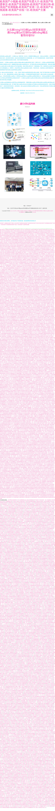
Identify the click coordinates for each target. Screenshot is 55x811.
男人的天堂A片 (11, 588)
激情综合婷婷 (41, 373)
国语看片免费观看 (9, 451)
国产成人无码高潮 (24, 229)
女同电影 (21, 571)
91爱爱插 (10, 502)
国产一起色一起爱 (15, 327)
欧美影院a (43, 643)
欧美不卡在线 (38, 611)
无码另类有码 (51, 357)
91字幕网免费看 (35, 269)
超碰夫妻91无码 (27, 235)
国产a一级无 (3, 781)
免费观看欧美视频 (24, 396)
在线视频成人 (21, 660)
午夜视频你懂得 (4, 568)
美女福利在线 (49, 252)
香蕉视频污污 (40, 787)
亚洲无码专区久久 (31, 376)
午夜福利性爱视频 (48, 797)
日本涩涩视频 (5, 732)
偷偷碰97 (22, 562)
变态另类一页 (16, 589)
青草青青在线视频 (36, 307)
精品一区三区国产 (24, 397)
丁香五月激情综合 (5, 406)
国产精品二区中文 (47, 451)
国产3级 (2, 635)
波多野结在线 (46, 353)
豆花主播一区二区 (48, 343)
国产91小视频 (39, 806)
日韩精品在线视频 (21, 447)
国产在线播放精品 (44, 411)
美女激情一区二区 (38, 363)
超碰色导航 (48, 579)
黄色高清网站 (27, 413)
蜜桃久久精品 (33, 606)
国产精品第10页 (21, 260)
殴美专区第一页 (37, 595)
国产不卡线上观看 (10, 387)
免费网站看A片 (23, 320)
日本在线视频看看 (29, 450)
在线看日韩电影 (17, 383)
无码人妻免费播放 (27, 621)
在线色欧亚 (47, 685)
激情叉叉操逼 (12, 235)
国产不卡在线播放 (28, 807)
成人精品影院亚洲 (16, 582)
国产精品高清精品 (14, 803)
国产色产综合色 (5, 256)
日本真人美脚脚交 (22, 803)
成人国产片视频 (20, 687)
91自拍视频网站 (18, 292)
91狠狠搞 (37, 652)
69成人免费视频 (30, 585)
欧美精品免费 (29, 777)
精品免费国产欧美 (49, 501)
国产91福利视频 (25, 350)
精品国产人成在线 (6, 334)
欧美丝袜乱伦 (46, 455)
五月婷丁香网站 (34, 438)
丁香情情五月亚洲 (6, 556)
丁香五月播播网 (9, 549)
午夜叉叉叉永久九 (19, 548)
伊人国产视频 (38, 428)
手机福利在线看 (24, 270)
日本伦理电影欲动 (23, 632)
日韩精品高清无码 (20, 443)
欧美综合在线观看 (43, 364)
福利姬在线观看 (35, 511)
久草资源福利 (5, 628)
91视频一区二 (43, 541)
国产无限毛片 (40, 242)
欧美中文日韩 (38, 622)
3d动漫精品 (25, 712)
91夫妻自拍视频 (30, 633)
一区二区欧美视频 (47, 537)
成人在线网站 (39, 749)
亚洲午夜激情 (51, 377)
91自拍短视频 (42, 636)
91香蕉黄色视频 (39, 233)
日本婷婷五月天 (40, 774)
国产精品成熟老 (21, 393)
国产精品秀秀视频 (36, 326)
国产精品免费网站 (29, 337)
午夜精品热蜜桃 (13, 720)
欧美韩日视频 (34, 240)
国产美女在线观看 (40, 756)
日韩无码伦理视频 (30, 300)
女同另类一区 (13, 364)
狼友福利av (20, 789)
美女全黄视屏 (43, 739)
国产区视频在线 (48, 390)
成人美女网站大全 (34, 252)
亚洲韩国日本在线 (33, 648)
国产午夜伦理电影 (41, 764)
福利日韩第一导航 (15, 431)
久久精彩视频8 (49, 460)
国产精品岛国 (25, 786)
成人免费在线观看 (38, 306)
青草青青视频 (47, 231)
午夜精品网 (50, 784)
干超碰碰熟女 (44, 332)
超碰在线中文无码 (27, 673)
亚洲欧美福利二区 (17, 779)
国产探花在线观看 (42, 512)
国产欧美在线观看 (18, 387)
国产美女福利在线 (22, 300)
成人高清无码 (33, 302)
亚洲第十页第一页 (35, 235)
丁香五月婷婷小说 (26, 373)
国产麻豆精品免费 (23, 398)
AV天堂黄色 (46, 569)
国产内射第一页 (12, 541)
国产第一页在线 (19, 319)
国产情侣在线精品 (6, 231)
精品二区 (19, 645)
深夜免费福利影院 (35, 798)
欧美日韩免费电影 (27, 356)
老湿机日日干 (16, 359)
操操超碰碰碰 (13, 316)
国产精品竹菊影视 (16, 648)
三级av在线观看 (49, 602)
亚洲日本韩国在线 (12, 542)
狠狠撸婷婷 (16, 631)
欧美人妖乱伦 (29, 579)
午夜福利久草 (10, 666)
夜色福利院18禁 (6, 524)
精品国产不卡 (10, 424)
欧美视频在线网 (43, 619)
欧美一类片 (2, 767)
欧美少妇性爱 (21, 457)
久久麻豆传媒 (31, 574)
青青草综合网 (10, 403)
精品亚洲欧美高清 (13, 628)
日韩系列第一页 (38, 303)
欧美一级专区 (15, 606)
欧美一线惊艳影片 (43, 759)
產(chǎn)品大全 (16, 22)
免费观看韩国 (50, 396)
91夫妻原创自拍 (19, 286)
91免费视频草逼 (25, 324)
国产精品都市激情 (36, 290)
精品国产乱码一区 (31, 384)
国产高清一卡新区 (44, 800)
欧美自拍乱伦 (30, 751)
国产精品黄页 (16, 572)
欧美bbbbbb (36, 638)
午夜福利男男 (34, 242)
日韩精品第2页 (41, 420)
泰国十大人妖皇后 (33, 781)
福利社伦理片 (47, 444)
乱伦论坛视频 (31, 773)
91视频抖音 (4, 750)
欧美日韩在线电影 (28, 518)
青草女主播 (52, 601)
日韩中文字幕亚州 (38, 339)
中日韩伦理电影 (41, 443)
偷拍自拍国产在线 (36, 746)
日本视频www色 (33, 703)
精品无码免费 (12, 354)
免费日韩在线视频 (6, 569)
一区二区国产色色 (8, 676)
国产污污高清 (13, 441)
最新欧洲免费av (18, 438)
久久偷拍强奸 (28, 276)
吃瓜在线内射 (37, 403)
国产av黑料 (34, 743)
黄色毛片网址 (50, 305)
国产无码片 (45, 517)
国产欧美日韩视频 (50, 454)
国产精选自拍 (23, 359)
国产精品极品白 (4, 418)
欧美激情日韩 (19, 723)
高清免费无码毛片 (18, 603)
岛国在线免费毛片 (46, 435)
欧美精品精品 (37, 352)
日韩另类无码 (52, 437)
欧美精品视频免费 (13, 534)
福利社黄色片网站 (24, 255)
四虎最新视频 (39, 245)
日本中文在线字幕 (36, 720)
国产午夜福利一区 (41, 256)
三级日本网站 (24, 306)
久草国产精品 (11, 458)
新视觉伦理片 (51, 272)
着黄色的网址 (29, 423)
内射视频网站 (21, 613)
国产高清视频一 (21, 519)
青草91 (18, 575)
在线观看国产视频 (39, 324)
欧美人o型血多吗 (28, 364)
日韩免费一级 (47, 457)
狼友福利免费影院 (17, 258)
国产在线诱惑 (42, 312)
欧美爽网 (7, 687)
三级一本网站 (7, 638)
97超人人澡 (42, 687)
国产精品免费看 (36, 239)
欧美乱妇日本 (20, 421)
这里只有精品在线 (36, 568)
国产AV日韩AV (40, 709)
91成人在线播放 (46, 612)
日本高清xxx (25, 801)
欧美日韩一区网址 (26, 531)
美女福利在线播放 (11, 527)
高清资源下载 (25, 465)
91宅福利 (5, 639)
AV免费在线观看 (16, 734)
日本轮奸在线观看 (34, 747)
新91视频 (25, 615)
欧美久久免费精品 (14, 467)
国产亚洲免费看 (16, 773)
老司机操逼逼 (6, 733)
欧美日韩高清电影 (37, 767)
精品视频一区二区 (22, 670)
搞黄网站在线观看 (13, 460)
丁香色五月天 (15, 323)
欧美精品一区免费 (15, 453)
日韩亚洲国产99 (23, 794)
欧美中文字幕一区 (11, 689)
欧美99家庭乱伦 (14, 310)
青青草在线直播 (17, 529)
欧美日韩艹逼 (25, 517)
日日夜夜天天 (31, 352)
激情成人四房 (5, 373)
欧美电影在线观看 (15, 556)
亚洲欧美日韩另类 (10, 601)
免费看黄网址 (18, 619)
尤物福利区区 (32, 396)
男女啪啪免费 (45, 357)
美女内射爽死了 (38, 712)
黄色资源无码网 (29, 453)
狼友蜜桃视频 (45, 565)
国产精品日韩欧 (12, 687)
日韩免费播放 (6, 777)
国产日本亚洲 (37, 431)
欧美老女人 (28, 639)
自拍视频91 (32, 713)
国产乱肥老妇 (29, 330)
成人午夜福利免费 (23, 411)
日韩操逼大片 (20, 807)
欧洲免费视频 (41, 260)
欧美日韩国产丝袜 (18, 403)
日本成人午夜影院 (22, 361)
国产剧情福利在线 (34, 266)
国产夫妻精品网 (12, 256)
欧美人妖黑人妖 (14, 457)
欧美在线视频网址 (24, 336)
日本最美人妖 (51, 352)
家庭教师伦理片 (3, 542)
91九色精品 (45, 734)
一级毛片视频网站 (38, 628)
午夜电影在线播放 (37, 305)
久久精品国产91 (32, 386)
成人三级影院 (21, 460)
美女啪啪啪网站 (16, 581)
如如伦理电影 (48, 631)
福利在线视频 (38, 670)
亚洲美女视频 (29, 243)
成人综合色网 (31, 437)
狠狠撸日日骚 (38, 776)
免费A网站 (16, 804)
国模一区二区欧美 (19, 356)
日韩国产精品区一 (33, 702)
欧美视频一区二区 (29, 547)
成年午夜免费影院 (4, 700)
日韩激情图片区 (16, 424)
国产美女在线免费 (9, 324)
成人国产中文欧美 (40, 514)
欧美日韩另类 (6, 354)
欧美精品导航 (38, 603)
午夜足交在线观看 (40, 588)
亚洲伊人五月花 (7, 522)
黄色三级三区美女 (14, 262)
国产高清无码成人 (13, 361)
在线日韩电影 (6, 434)
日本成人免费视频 (34, 349)
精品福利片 (9, 572)
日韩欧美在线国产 (40, 501)
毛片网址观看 (26, 766)
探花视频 (43, 631)
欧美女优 (20, 756)
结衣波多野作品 (40, 682)
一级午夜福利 (28, 323)
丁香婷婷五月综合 (10, 349)
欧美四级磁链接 (28, 643)
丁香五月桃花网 (20, 316)
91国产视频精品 (47, 240)
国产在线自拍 (7, 282)
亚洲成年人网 (3, 689)
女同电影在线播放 (24, 729)
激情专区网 (10, 774)
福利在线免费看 (12, 566)
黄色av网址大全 (19, 322)
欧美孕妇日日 (42, 635)
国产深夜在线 (8, 346)
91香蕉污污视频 (6, 457)
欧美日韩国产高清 (31, 608)
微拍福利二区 (39, 258)
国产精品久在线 (10, 605)
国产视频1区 (48, 796)
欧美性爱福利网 (30, 611)
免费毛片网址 (8, 633)
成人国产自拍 (22, 454)
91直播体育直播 (28, 307)
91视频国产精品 (15, 571)
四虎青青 (39, 613)
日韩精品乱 (18, 700)
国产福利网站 (32, 470)
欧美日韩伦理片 (22, 305)
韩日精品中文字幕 (23, 310)
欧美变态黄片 (10, 357)
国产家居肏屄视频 (9, 352)
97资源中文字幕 (28, 443)
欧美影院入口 (29, 502)
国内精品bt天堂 (48, 266)
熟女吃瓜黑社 (7, 584)
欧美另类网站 (8, 675)
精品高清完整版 (5, 430)
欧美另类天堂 (9, 448)
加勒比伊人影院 (9, 598)
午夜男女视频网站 (11, 435)
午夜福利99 (48, 702)
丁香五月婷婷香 (44, 428)
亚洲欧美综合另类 (39, 542)
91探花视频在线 (6, 441)
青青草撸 (48, 645)
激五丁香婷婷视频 (45, 642)
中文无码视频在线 (43, 564)
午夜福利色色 (7, 253)
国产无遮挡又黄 (40, 606)
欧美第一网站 (34, 280)
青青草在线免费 (39, 576)
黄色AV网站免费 (7, 562)
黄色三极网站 (8, 269)
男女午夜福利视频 (30, 357)
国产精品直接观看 (23, 586)
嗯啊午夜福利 (16, 273)
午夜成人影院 (25, 403)
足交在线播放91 (7, 248)
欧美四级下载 (31, 465)
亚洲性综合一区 (30, 398)
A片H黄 (21, 554)
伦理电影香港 (48, 443)
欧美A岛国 (32, 656)
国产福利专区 (40, 229)
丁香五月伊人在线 (26, 379)
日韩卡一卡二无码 (11, 621)
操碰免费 (22, 564)
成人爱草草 (39, 724)
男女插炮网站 (25, 292)
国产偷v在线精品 (19, 512)
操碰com (46, 544)
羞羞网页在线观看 (12, 443)
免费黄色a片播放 (24, 380)
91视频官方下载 (48, 238)
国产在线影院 (38, 262)
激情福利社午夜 (20, 246)
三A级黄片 (20, 525)
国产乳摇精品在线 (44, 527)
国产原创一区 (7, 643)
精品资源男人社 (44, 334)
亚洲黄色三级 (8, 609)
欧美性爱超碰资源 (44, 804)
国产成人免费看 (3, 233)
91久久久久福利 (8, 270)
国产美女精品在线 (14, 334)
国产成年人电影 (50, 300)
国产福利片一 (35, 260)
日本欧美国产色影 (12, 574)
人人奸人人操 (25, 455)
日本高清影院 (5, 713)
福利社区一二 (38, 396)
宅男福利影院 (18, 283)
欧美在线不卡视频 (12, 706)
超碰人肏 (4, 605)
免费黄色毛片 (37, 411)
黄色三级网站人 (27, 381)
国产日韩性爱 (49, 287)
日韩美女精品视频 (20, 672)
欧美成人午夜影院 (10, 798)
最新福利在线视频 (5, 235)
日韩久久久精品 (13, 665)
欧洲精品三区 (33, 427)
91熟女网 (44, 707)
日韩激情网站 (36, 253)
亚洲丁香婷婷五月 (10, 383)
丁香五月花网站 (16, 277)
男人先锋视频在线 (12, 750)
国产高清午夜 (45, 463)
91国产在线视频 (42, 510)
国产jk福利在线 (14, 330)
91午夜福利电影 (35, 800)
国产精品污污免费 (13, 705)
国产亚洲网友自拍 (35, 356)
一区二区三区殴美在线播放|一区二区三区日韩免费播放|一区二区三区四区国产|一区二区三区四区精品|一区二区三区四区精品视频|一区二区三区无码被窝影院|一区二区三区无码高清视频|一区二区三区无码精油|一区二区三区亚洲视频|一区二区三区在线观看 (27, 493)
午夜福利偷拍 (20, 742)
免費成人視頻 (33, 750)
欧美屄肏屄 (38, 658)
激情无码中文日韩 (4, 539)
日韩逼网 (16, 565)
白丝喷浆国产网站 (41, 418)
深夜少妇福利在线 (44, 757)
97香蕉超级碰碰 (4, 366)
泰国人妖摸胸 (45, 398)
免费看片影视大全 (4, 473)
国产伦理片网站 (41, 648)
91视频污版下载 (20, 256)
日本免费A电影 (5, 566)
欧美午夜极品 (39, 342)
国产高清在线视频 (24, 342)
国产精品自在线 (15, 448)
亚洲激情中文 (39, 313)
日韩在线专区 (28, 696)
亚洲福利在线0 (30, 803)
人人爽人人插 (48, 273)
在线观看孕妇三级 (45, 717)
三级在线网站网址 (21, 757)
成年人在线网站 (6, 307)
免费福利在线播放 (11, 252)
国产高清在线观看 (46, 313)
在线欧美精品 (8, 260)
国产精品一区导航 (40, 268)
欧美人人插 (14, 789)
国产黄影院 (28, 797)
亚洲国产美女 (30, 404)
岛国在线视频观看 (43, 558)
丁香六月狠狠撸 (6, 754)
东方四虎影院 (50, 406)
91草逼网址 (43, 791)
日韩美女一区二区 (37, 623)
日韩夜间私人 (43, 330)
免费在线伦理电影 (41, 777)
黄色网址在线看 (11, 438)
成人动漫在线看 (8, 287)
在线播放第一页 (24, 709)
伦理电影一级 (35, 447)
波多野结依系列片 (21, 777)
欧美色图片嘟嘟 (36, 426)
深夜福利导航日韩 (8, 591)
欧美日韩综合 (9, 779)
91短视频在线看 (7, 295)
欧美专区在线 (48, 269)
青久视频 (52, 585)
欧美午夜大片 (39, 582)
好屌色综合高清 (15, 562)
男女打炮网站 (44, 450)
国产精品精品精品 (14, 282)
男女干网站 (36, 599)
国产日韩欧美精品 (24, 699)
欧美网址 (47, 783)
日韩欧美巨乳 (42, 596)
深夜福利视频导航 (34, 250)
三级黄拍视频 (32, 517)
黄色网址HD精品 (36, 337)
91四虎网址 (34, 621)
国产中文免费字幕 (24, 451)
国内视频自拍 (35, 444)
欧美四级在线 (33, 258)
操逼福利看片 (50, 282)
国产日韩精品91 (6, 408)
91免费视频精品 (12, 576)
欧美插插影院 (43, 789)
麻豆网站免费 (11, 339)
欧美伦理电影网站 (47, 277)
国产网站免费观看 (41, 693)
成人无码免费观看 (13, 742)
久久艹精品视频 (14, 389)
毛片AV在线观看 (21, 579)
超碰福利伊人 (33, 245)
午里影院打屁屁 (20, 720)
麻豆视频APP (23, 685)
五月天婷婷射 (40, 750)
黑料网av (19, 801)
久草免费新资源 (41, 259)
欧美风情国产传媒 (36, 618)
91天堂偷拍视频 (28, 329)
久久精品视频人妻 (10, 433)
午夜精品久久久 (27, 545)
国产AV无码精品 (43, 352)
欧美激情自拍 (24, 529)
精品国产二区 (42, 602)
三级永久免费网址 (48, 606)
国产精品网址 (19, 371)
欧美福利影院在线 (37, 502)
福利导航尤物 (42, 379)
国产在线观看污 (14, 297)
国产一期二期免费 (46, 500)
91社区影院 (20, 615)
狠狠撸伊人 (13, 640)
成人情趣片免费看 (22, 369)
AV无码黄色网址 (38, 376)
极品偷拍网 (4, 574)
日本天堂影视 (35, 389)
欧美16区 (27, 593)
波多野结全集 (14, 315)
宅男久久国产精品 (37, 643)
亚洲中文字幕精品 (35, 296)
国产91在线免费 (12, 568)
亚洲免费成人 (44, 551)
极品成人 (30, 740)
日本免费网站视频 (9, 391)
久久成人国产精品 (33, 350)
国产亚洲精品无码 (42, 250)
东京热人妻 (32, 514)
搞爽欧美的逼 (30, 236)
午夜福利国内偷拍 (9, 686)
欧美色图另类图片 (11, 512)
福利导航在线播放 (20, 464)
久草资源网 (36, 710)
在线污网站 (15, 618)
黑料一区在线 (46, 283)
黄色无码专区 (36, 518)
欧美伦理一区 (42, 766)
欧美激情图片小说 (40, 609)
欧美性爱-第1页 (46, 229)
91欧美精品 (6, 770)
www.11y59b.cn (13, 210)
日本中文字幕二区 (24, 272)
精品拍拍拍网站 (27, 242)
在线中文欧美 (52, 398)
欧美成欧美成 (30, 410)
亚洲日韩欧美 (40, 753)
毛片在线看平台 (48, 259)
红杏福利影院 (23, 423)
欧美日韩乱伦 (7, 719)
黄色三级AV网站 (39, 371)
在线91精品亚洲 (28, 687)
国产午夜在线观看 (28, 457)
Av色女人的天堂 (35, 361)
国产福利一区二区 (19, 697)
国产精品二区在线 (10, 344)
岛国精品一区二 (9, 793)
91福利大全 (48, 714)
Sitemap (34, 212)
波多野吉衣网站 (28, 260)
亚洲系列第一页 (15, 794)
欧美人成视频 (20, 367)
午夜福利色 (12, 783)
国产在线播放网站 (7, 330)
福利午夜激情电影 (37, 692)
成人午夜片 (12, 545)
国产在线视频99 (30, 320)
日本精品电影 (26, 653)
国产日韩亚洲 (39, 383)
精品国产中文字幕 (33, 786)
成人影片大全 (4, 319)
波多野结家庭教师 (15, 236)
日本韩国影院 (40, 621)
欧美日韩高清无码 (37, 236)
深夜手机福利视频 (33, 677)
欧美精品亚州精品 (29, 248)
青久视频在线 (13, 250)
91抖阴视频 (4, 747)
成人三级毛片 (49, 707)
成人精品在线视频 (29, 500)
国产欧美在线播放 (19, 317)
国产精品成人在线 (48, 581)
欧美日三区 (19, 712)
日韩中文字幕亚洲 (40, 668)
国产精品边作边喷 (43, 445)
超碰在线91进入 (15, 771)
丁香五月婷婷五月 (20, 719)
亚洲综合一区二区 (47, 421)
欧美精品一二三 (5, 263)
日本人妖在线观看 (12, 611)
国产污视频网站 (7, 714)
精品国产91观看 (12, 668)
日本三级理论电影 (13, 445)
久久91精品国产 (4, 468)
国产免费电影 (10, 233)
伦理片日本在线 (8, 320)
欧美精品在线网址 (20, 238)
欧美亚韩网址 (44, 297)
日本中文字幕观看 (44, 426)
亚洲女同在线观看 (38, 320)
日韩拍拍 (50, 562)
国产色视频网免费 (36, 282)
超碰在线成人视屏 (26, 619)
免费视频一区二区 (31, 407)
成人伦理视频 (40, 393)
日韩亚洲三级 (19, 510)
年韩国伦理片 (27, 527)
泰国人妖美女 (43, 568)
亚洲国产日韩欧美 (45, 779)
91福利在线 (32, 625)
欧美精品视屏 (40, 336)
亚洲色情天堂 (36, 295)
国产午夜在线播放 (15, 423)
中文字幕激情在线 (14, 377)
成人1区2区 (27, 564)
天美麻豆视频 (15, 629)
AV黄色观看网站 (35, 408)
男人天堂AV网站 (17, 616)
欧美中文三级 (46, 470)
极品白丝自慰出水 (23, 295)
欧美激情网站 (46, 744)
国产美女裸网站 (23, 417)
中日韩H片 (50, 551)
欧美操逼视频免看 (24, 749)
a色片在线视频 (9, 401)
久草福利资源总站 (39, 742)
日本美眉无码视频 (7, 420)
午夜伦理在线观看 (47, 319)
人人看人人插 (35, 457)
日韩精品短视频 (5, 807)
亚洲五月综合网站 (16, 397)
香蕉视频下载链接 (18, 240)
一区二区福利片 (44, 377)
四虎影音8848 (16, 749)
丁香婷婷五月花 (48, 275)
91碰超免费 (9, 586)
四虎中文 (10, 645)
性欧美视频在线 (21, 746)
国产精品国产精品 (10, 804)
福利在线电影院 (37, 468)
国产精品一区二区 (5, 787)
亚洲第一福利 (30, 710)
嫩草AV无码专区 (13, 658)
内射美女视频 (7, 246)
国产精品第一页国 (15, 417)
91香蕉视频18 (13, 518)
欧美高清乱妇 (25, 360)
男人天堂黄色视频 (24, 401)
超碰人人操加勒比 (20, 263)
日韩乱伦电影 (18, 588)
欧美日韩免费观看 (40, 726)
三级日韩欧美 (8, 239)
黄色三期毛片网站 (38, 591)
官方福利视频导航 (42, 400)
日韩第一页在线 (42, 295)
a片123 (32, 742)
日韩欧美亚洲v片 (45, 670)
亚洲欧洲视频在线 (4, 705)
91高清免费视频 (20, 668)
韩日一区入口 (11, 737)
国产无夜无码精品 (8, 682)
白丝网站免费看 (21, 315)
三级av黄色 (5, 541)
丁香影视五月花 (14, 265)
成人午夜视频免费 (39, 589)
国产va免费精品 (25, 293)
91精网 (34, 764)
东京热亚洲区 (20, 705)
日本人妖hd (13, 724)
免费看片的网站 (9, 797)
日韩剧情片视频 (49, 705)
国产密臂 (32, 601)
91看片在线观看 (14, 585)
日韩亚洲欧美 (22, 565)
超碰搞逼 (2, 571)
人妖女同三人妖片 (26, 646)
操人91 (44, 754)
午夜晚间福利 (18, 458)
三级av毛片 (11, 732)
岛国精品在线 (32, 317)
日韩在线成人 (33, 806)
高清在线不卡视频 (47, 724)
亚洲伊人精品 (26, 421)
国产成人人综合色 (39, 407)
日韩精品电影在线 (46, 360)
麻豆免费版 (20, 754)
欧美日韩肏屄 (41, 444)
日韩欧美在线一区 (34, 413)
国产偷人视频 (42, 545)
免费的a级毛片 (51, 369)
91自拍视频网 (10, 764)
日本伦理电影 (23, 357)
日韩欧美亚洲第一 (37, 740)
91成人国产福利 (7, 629)
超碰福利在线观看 (30, 369)
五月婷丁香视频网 (35, 706)
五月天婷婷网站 (41, 275)
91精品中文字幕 (35, 445)
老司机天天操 (51, 431)
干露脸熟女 (31, 592)
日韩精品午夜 (33, 366)
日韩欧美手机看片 (15, 722)
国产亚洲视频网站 (21, 406)
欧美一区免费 (4, 357)
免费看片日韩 (50, 450)
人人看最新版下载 (34, 510)
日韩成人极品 (48, 408)
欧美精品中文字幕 (44, 511)
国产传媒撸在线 (46, 255)
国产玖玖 (6, 712)
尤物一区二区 (18, 689)
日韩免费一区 (32, 575)
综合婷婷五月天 (44, 733)
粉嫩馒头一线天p (26, 750)
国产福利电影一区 (32, 233)
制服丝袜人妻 (34, 693)
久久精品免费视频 (22, 309)
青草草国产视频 (46, 592)
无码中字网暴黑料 (17, 370)
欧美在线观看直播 (34, 400)
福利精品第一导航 (18, 759)
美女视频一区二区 (25, 781)
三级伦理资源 (29, 287)
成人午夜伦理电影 (11, 283)
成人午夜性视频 (21, 426)
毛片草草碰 (50, 663)
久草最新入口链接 (48, 373)
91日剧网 (11, 780)
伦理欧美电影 (25, 249)
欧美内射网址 (24, 410)
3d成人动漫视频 (35, 329)
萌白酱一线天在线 (46, 401)
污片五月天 (9, 702)
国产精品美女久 (46, 280)
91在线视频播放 (7, 417)
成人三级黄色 (19, 622)
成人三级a (20, 653)
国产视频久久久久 (48, 689)
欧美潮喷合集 (36, 346)
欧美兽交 (30, 551)
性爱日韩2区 (16, 554)
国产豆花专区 (45, 384)
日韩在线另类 (43, 660)
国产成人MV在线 (28, 447)
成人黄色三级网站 (46, 303)
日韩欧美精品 (10, 347)
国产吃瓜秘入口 (16, 680)
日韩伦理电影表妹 (13, 623)
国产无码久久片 (28, 441)
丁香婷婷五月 (43, 239)
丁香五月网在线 (45, 320)
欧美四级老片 (26, 371)
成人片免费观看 (15, 763)
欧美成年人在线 (14, 626)
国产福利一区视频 (36, 683)
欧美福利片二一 (49, 777)
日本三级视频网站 (28, 623)
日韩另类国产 (17, 229)
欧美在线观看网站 (29, 265)
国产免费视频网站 (27, 286)
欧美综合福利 (11, 240)
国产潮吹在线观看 (38, 680)
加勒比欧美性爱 (26, 250)
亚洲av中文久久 (50, 232)
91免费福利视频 (43, 285)
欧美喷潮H (2, 716)
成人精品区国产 (3, 336)
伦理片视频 (45, 680)
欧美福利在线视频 (41, 538)
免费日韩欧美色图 (42, 246)
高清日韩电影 (11, 396)
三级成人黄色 (42, 655)
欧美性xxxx (16, 797)
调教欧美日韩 (41, 389)
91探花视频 (20, 665)
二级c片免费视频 (27, 408)
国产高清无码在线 (13, 326)
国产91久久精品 (36, 315)
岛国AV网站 (18, 521)
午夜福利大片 (30, 310)
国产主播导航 (45, 272)
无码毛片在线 (16, 391)
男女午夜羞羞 (28, 393)
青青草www (7, 544)
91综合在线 (40, 569)
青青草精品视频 (15, 295)
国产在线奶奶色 (6, 693)
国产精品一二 (52, 595)
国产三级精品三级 (12, 238)
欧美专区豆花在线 (43, 672)
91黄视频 (49, 662)
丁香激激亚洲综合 (45, 243)
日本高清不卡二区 (17, 538)
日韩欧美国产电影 (21, 502)
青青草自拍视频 (4, 596)
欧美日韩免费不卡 (32, 774)
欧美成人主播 (35, 555)
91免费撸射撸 (32, 582)
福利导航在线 (24, 458)
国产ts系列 (34, 797)
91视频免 (39, 703)
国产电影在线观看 (26, 240)
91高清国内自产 (38, 653)
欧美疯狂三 (4, 737)
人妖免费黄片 (42, 638)
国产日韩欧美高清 (6, 384)
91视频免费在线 (47, 742)
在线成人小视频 (43, 434)
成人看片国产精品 (41, 424)
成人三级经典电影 (47, 416)
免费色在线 (23, 611)
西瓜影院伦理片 (30, 297)
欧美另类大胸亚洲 (42, 699)
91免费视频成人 (4, 470)
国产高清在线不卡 (18, 343)
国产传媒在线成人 (34, 676)
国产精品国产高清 (23, 334)
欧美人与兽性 (29, 535)
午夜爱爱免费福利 (12, 596)
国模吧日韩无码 (42, 556)
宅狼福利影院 (17, 336)
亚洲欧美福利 (41, 367)
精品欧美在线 (23, 287)
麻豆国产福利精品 (24, 589)
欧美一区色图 (33, 724)
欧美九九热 (6, 646)
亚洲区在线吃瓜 (46, 769)
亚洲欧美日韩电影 (16, 390)
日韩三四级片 (28, 618)
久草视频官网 (28, 568)
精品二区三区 (19, 649)
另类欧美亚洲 (7, 722)
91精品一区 (32, 622)
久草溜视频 (45, 801)
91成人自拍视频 (46, 306)
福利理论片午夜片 (36, 316)
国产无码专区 (34, 697)
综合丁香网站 (46, 233)
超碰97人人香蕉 (47, 268)
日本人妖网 (2, 744)
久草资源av (33, 588)
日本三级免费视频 (36, 525)
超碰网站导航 (22, 276)
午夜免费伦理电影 (32, 292)
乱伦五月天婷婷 (43, 626)
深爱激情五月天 (45, 572)
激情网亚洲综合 (6, 364)
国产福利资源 (52, 593)
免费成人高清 (3, 370)
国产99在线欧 (38, 675)
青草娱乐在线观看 (16, 612)
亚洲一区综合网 (41, 676)
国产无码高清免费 (50, 655)
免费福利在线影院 (28, 246)
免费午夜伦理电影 (10, 548)
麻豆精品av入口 (18, 340)
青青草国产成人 (49, 636)
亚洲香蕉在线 (23, 453)
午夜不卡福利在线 (12, 656)
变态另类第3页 (42, 287)
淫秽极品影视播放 (26, 400)
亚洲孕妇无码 (22, 253)
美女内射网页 (31, 360)
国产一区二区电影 (15, 584)
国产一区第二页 (20, 518)
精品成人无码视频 (13, 393)
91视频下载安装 (50, 706)
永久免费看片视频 (8, 593)
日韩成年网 (27, 707)
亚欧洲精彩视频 (31, 501)
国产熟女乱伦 (39, 780)
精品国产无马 (7, 649)
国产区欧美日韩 (48, 430)
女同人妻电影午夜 (37, 467)
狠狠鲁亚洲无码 (28, 282)
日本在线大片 (23, 739)
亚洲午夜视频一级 (48, 682)
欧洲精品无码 (43, 394)
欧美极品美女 (43, 326)
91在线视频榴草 (7, 786)
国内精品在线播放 (30, 309)
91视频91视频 (36, 626)
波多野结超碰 (17, 255)
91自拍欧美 (50, 672)
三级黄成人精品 (7, 771)
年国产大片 (45, 806)
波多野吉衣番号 (33, 343)
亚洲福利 (28, 771)
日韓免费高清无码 (49, 286)
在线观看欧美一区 (18, 532)
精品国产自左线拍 (28, 285)
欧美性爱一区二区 (39, 470)
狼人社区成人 (4, 343)
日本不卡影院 (44, 803)
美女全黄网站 (29, 626)
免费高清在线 (42, 440)
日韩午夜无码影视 (31, 448)
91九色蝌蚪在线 (28, 511)
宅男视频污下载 (22, 591)
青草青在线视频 (6, 613)
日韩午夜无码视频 (33, 689)
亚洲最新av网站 (29, 599)
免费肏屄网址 (42, 269)
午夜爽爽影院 (23, 290)
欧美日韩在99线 (31, 662)
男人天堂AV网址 (45, 603)
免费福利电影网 (46, 333)
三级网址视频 (7, 558)
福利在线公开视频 (8, 243)
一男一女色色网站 (49, 571)
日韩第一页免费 (30, 722)
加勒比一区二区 (27, 697)
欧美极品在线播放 (26, 374)
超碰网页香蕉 (37, 300)
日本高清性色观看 (18, 280)
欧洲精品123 (46, 780)
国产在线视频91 (36, 310)
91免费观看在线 (8, 501)
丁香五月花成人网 (36, 584)
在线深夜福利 (19, 435)
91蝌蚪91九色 (14, 754)
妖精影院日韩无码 (10, 255)
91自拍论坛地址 (12, 245)
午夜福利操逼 (36, 687)
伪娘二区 (24, 659)
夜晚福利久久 (28, 584)
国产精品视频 (35, 645)
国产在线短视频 (11, 286)
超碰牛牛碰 (21, 763)
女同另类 (29, 658)
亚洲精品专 (42, 700)
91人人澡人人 (36, 736)
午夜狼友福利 (23, 555)
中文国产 (32, 653)
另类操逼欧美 (23, 243)
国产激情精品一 (34, 512)
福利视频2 (41, 593)
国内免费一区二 (38, 435)
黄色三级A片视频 (50, 403)
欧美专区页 (19, 528)
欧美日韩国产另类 (49, 538)
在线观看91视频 (51, 564)
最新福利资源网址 (47, 302)
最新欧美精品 (27, 366)
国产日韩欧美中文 (29, 363)
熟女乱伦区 (52, 569)
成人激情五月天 (31, 333)
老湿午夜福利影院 (20, 440)
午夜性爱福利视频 (46, 327)
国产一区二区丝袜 (9, 299)
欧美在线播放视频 (15, 551)
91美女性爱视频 (18, 353)
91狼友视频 (28, 790)
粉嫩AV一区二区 (26, 793)
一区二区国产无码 (44, 584)
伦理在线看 (28, 757)
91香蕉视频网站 (15, 272)
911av (24, 639)
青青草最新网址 (26, 367)
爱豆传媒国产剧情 (5, 460)
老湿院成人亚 (18, 339)
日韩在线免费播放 (28, 312)
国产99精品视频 (39, 433)
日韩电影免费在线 (29, 519)
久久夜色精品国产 (17, 302)
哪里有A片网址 (25, 677)
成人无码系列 (40, 539)
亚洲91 (44, 794)
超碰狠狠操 (20, 534)
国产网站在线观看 (12, 500)
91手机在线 (21, 584)
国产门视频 (42, 798)
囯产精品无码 (48, 263)
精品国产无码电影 (32, 391)
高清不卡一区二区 (10, 379)
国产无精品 (41, 710)
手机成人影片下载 (45, 504)
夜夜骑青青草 (16, 451)
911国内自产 (8, 571)
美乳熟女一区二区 (41, 702)
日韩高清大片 (42, 263)
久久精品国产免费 (20, 541)
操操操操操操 (42, 408)
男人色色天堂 (5, 760)
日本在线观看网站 (51, 566)
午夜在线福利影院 (18, 598)
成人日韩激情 (13, 386)
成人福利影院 (48, 464)
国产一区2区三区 (13, 770)
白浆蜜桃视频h (51, 236)
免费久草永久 (11, 356)
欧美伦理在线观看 (25, 427)
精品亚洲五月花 (46, 270)
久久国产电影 (34, 393)
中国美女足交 (32, 293)
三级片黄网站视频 (17, 427)
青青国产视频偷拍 (10, 652)
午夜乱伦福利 (10, 293)
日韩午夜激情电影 (42, 460)
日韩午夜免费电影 (36, 696)
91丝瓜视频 (4, 559)
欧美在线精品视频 (28, 558)
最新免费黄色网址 (39, 448)
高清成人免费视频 (5, 300)
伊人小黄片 (51, 780)
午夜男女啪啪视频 (30, 504)
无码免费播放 (49, 556)
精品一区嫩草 (34, 416)
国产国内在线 (25, 352)
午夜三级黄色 (19, 465)
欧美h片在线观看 (18, 374)
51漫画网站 (14, 579)
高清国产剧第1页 (16, 243)
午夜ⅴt (42, 767)
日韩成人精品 (10, 343)
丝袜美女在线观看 (11, 669)
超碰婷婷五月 (9, 290)
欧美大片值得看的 (20, 508)
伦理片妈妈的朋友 (23, 776)
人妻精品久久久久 (13, 300)
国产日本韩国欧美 (25, 806)
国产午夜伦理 (51, 279)
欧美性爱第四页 (43, 300)
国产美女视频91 (8, 276)
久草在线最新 (25, 649)
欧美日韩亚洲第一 (50, 764)
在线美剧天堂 (49, 349)
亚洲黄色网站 (51, 740)
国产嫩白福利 (16, 347)
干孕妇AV (21, 606)
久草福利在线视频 (28, 460)
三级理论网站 (42, 273)
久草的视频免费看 (44, 307)
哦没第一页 (4, 510)
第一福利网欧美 (15, 305)
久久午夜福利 (35, 246)
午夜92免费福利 (14, 346)
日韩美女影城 (14, 420)
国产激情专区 (31, 537)
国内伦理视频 (9, 582)
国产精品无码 (45, 339)
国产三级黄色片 (46, 324)
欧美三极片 (30, 779)
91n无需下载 (19, 786)
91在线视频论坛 (47, 367)
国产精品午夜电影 (42, 548)
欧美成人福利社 (39, 283)
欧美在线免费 (38, 299)
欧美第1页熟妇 (36, 458)
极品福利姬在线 (45, 258)
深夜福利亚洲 (50, 599)
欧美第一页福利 (12, 430)
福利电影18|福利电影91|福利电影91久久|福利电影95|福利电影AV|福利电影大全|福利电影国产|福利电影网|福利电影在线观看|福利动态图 (27, 497)
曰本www (31, 616)
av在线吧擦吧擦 (20, 285)
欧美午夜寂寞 (33, 539)
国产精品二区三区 (28, 316)
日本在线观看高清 (5, 565)
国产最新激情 (11, 373)
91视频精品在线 (4, 339)
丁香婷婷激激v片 (20, 381)
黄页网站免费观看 (32, 268)
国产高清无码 (25, 744)
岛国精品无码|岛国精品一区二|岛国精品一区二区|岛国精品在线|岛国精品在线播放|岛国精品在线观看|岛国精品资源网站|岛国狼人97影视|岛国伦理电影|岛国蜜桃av (27, 487)
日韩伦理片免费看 (31, 734)
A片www (16, 552)
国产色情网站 (35, 556)
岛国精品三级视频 (33, 319)
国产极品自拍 (14, 279)
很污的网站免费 (15, 394)
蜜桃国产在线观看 (27, 259)
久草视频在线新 (7, 265)
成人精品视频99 (12, 784)
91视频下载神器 (26, 640)
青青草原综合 (4, 293)
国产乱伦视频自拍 (43, 562)
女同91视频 (28, 645)
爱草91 (13, 702)
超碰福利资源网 (51, 696)
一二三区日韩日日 (6, 505)
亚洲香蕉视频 (4, 435)
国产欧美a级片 (36, 248)
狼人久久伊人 (24, 773)
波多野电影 (20, 766)
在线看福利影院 (49, 791)
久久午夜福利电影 (44, 289)
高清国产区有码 (27, 672)
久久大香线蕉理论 (15, 269)
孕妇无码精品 (24, 404)
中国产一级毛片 (5, 727)
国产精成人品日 (4, 595)
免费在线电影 (23, 633)
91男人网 (9, 579)
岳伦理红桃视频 (27, 714)
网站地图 (27, 224)
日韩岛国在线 (50, 359)
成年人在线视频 (48, 588)
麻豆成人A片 (15, 660)
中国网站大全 (38, 401)
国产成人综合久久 (18, 673)
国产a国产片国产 (44, 423)
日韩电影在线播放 (36, 441)
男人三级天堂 (25, 387)
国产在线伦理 (11, 800)
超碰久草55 (48, 781)
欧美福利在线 (12, 561)
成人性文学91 (20, 558)
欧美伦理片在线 (8, 397)
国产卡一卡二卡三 (40, 695)
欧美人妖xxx (40, 729)
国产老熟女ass (4, 740)
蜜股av (53, 714)
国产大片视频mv (11, 292)
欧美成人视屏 (3, 685)
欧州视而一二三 (8, 734)
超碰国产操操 (51, 547)
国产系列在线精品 (14, 471)
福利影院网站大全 (47, 350)
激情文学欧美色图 (16, 270)
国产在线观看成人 (24, 437)
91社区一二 (23, 717)
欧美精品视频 (26, 656)
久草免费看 (51, 613)
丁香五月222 (49, 761)
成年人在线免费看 (39, 333)
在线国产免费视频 (39, 270)
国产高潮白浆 (20, 470)
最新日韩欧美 (48, 534)
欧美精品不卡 (7, 683)
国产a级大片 (16, 666)
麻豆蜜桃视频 (36, 347)
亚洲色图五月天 (15, 290)
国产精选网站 (40, 416)
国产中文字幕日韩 (21, 463)
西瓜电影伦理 (17, 764)
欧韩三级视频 (7, 551)
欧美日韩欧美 (32, 612)
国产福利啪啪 (37, 803)
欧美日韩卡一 (23, 663)
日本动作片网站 (48, 665)
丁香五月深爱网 (43, 290)
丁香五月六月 (37, 359)
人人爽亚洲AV (9, 749)
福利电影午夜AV (41, 430)
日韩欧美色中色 (3, 427)
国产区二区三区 (38, 272)
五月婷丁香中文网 (26, 796)
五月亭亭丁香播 (4, 286)
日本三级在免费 (20, 760)
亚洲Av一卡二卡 (18, 652)
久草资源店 (8, 781)
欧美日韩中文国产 (12, 366)
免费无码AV (31, 666)
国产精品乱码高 (5, 416)
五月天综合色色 (9, 370)
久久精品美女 (46, 773)
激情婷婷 (14, 676)
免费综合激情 (24, 779)
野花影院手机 (5, 561)
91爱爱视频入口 (31, 401)
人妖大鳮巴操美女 (30, 581)
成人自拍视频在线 (12, 470)
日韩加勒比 (42, 518)
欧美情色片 (12, 625)
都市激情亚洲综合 (16, 564)
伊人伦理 (24, 645)
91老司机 (37, 522)
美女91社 (50, 680)
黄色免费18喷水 (49, 635)
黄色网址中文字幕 (12, 575)
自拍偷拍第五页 (47, 589)
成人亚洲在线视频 (11, 353)
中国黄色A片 (18, 531)
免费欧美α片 (30, 403)
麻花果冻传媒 (20, 231)
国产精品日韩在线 (15, 736)
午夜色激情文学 (27, 602)
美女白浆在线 (40, 771)
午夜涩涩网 (14, 519)
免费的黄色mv (5, 521)
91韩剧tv (33, 658)
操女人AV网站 (39, 575)
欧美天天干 (25, 652)
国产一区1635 (36, 660)
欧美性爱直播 (26, 754)
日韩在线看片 (23, 608)
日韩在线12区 (10, 517)
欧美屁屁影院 (45, 366)
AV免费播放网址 (36, 639)
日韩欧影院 (17, 625)
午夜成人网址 (40, 280)
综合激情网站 (18, 713)
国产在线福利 (33, 531)
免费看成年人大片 (16, 333)
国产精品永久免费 (26, 280)
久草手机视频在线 (39, 659)
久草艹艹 (48, 754)
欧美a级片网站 (44, 535)
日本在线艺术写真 (35, 619)
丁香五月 (7, 665)
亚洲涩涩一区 (44, 776)
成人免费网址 (32, 354)
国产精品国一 (29, 361)
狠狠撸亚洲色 (16, 299)
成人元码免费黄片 (45, 467)
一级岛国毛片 (50, 330)
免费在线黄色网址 (45, 720)
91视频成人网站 (42, 323)
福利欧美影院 (47, 389)
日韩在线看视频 (13, 777)
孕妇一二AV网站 (12, 599)
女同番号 (37, 615)
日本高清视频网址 (47, 578)
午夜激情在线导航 (36, 554)
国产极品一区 (26, 461)
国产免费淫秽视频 (31, 428)
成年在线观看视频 (23, 682)
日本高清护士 (27, 430)
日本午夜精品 (11, 769)
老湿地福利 (25, 761)
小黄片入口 (32, 542)
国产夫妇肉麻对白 (36, 791)
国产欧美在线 (25, 574)
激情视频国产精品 (4, 619)
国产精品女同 (10, 759)
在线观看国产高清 (9, 739)
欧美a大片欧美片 (13, 406)
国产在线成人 (5, 784)
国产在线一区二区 (9, 258)
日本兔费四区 (17, 709)
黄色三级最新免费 (48, 609)
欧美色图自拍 (41, 231)
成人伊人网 (39, 531)
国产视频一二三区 (47, 370)
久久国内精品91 (18, 737)
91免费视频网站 (9, 616)
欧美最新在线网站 (13, 539)
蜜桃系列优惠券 (8, 535)
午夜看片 (42, 784)
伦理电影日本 (23, 791)
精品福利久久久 (35, 312)
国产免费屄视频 (12, 468)
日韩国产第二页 (26, 798)
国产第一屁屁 (12, 619)
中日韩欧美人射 (44, 719)
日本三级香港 (42, 783)
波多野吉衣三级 (39, 713)
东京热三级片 (31, 468)
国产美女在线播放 (22, 445)
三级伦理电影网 (34, 548)
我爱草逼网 (48, 646)
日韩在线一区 (6, 242)
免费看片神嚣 (29, 269)
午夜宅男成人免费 (50, 743)
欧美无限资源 (49, 693)
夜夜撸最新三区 (21, 696)
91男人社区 (50, 733)
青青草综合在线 (21, 307)
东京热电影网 (3, 433)
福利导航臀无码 (36, 505)
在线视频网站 (25, 233)
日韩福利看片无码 (20, 547)
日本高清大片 (22, 389)
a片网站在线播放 (14, 643)
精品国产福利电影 (4, 280)
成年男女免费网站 (16, 428)
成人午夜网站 (22, 282)
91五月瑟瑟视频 (4, 668)
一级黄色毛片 (30, 467)
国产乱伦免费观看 (11, 317)
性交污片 (5, 507)
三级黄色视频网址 (41, 743)
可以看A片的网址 (28, 253)
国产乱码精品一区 (27, 559)
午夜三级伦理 (31, 529)
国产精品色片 (28, 416)
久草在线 (4, 621)
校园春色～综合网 (24, 592)
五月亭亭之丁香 (16, 663)
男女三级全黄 (46, 712)
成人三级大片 (35, 545)
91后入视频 (15, 593)
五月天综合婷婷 (20, 511)
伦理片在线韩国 (32, 371)
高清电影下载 (8, 327)
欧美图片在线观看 (14, 275)
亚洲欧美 (51, 511)
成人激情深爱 (15, 609)
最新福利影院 (20, 676)
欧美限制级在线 (46, 561)
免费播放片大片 (32, 769)
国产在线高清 (44, 468)
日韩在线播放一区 (36, 285)
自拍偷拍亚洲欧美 (13, 615)
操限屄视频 (28, 746)
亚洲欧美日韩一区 (11, 312)
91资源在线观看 (50, 618)
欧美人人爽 (20, 629)
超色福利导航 (17, 357)
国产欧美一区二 (25, 780)
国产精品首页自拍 (18, 769)
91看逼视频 (33, 561)
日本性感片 (39, 754)
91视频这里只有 (31, 277)
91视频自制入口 (32, 801)
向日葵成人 (28, 566)
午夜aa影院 (26, 606)
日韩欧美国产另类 (23, 501)
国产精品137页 (50, 789)
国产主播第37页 (23, 448)
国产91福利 (35, 685)
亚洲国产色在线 (49, 658)
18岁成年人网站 (41, 697)
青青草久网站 (52, 535)
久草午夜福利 (38, 616)
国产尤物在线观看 (18, 549)
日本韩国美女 (6, 465)
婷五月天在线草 (42, 515)
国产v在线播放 (11, 418)
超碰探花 (45, 653)
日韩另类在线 (10, 404)
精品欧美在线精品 (6, 723)
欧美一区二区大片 (7, 794)
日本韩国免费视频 (34, 690)
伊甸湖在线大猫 (5, 322)
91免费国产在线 (5, 440)
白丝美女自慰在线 (40, 632)
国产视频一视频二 (18, 686)
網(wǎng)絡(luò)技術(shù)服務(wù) (25, 210)
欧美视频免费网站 (23, 262)
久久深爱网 (47, 552)
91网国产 (21, 753)
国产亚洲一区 (47, 737)
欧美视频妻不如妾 (48, 787)
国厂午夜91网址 (18, 744)
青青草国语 (20, 623)
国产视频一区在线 (32, 390)
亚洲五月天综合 (23, 236)
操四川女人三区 (12, 329)
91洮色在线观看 (21, 416)
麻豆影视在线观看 (33, 424)
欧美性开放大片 (9, 363)
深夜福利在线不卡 (30, 394)
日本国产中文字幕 (27, 532)
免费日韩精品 (32, 370)
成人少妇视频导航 (31, 262)
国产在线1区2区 (3, 292)
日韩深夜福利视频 (16, 578)
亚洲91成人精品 (44, 337)
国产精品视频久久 (34, 373)
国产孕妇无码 (18, 249)
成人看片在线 (29, 471)
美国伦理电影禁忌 (26, 759)
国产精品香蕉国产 (36, 434)
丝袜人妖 (38, 733)
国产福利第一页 (19, 693)
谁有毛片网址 (8, 564)
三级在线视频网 (46, 519)
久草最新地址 (30, 717)
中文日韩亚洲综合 (47, 713)
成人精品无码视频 (21, 420)
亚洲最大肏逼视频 (32, 682)
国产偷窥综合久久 (25, 258)
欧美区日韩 (13, 693)
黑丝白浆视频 (27, 512)
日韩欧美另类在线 (21, 505)
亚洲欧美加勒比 (42, 599)
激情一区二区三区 (6, 736)
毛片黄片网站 (28, 420)
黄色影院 (43, 658)
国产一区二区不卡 (44, 431)
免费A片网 (18, 574)
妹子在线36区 (46, 749)
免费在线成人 (20, 259)
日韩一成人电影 (29, 347)
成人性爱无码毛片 (38, 547)
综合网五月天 (8, 716)
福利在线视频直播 (17, 233)
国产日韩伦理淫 (17, 780)
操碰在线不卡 (4, 403)
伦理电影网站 (12, 537)
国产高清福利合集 (22, 609)
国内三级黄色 (48, 652)
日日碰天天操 (39, 366)
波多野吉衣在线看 (6, 757)
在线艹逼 (8, 724)
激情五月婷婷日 (50, 413)
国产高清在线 (46, 575)
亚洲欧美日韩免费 (42, 566)
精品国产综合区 (17, 349)
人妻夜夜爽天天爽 (9, 554)
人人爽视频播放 (24, 333)
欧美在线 (15, 502)
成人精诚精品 (25, 686)
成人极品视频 (50, 673)
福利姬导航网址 (35, 532)
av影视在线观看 (31, 451)
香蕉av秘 (29, 791)
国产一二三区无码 (4, 790)
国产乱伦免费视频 (12, 690)
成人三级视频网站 (44, 315)
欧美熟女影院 (32, 255)
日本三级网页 (16, 444)
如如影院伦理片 (12, 790)
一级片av (2, 631)
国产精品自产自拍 (22, 710)
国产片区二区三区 (8, 428)
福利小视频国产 (34, 716)
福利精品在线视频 (17, 306)
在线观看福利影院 (14, 454)
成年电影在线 (31, 652)
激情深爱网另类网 (9, 552)
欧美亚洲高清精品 (36, 559)
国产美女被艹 (32, 578)
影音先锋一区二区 (22, 658)
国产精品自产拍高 (33, 686)
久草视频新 (4, 642)
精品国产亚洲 (12, 465)
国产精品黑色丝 (35, 454)
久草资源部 (18, 669)
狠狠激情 (14, 645)
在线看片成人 (11, 280)
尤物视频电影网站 (32, 383)
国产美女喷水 (3, 662)
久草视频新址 (26, 470)
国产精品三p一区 (12, 712)
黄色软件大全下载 (33, 336)
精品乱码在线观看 (44, 279)
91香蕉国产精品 (37, 450)
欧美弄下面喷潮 (24, 732)
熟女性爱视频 (45, 760)
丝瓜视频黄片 (7, 670)
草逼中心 (48, 676)
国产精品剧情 (16, 535)
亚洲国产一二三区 (35, 541)
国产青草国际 (42, 235)
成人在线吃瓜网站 (23, 297)
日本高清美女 (6, 528)
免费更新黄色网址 (50, 532)
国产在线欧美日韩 (4, 396)
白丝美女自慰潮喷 (10, 313)
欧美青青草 (52, 633)
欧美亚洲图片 (26, 353)
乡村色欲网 (46, 726)
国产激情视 (46, 756)
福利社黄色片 (8, 423)
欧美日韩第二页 (15, 287)
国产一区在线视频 (25, 521)
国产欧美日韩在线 (26, 343)
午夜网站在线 (27, 245)
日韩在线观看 (25, 435)
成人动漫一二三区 (48, 679)
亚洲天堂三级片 (40, 343)
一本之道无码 (3, 379)
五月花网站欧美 (26, 414)
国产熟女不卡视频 (20, 364)
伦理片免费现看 (22, 683)
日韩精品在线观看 (12, 511)
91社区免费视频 (24, 582)
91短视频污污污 (29, 636)
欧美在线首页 (27, 716)
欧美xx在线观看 (46, 461)
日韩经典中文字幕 (15, 685)
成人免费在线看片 (51, 739)
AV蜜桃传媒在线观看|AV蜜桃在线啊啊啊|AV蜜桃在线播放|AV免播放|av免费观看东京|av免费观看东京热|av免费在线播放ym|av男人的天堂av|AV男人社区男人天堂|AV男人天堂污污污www (27, 483)
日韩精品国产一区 (39, 656)
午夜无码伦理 (41, 689)
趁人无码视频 (23, 269)
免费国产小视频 (45, 465)
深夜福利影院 (41, 457)
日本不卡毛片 (9, 380)
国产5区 (18, 537)
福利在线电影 (31, 249)
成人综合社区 (12, 743)
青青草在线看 (28, 556)
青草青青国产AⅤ (11, 796)
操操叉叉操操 (27, 693)
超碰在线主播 (24, 376)
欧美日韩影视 (39, 517)
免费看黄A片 (19, 542)
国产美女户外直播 (9, 410)
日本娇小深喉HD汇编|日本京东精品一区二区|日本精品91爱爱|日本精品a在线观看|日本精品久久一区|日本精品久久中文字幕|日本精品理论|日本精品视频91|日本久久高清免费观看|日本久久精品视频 (27, 479)
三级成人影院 (33, 414)
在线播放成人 (8, 453)
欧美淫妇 (7, 653)
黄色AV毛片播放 (19, 650)
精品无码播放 (26, 354)
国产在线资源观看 (22, 569)
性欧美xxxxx (27, 541)
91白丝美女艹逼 (28, 389)
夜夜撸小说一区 (49, 248)
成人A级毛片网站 (50, 596)
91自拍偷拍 (22, 638)
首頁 (11, 22)
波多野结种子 (34, 344)
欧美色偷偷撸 (37, 663)
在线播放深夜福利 (33, 455)
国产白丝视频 (10, 306)
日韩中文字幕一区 (9, 631)
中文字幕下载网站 (49, 379)
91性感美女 (34, 613)
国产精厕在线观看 (26, 340)
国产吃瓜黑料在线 (17, 662)
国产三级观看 (50, 381)
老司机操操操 (49, 246)
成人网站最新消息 (4, 599)
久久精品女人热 (45, 387)
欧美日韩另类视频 (22, 332)
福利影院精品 (20, 386)
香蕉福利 (47, 716)
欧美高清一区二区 (8, 437)
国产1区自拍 (13, 558)
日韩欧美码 (26, 676)
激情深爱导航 (21, 242)
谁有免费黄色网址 (39, 293)
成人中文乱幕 (22, 265)
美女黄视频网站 (3, 302)
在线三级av (21, 572)
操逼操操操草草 (43, 441)
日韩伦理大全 (32, 461)
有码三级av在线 (36, 789)
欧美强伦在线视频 (7, 726)
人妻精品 (31, 680)
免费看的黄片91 (24, 605)
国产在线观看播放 (38, 524)
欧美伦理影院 (27, 256)
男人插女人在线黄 (19, 473)
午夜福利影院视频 (4, 238)
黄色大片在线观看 (29, 595)
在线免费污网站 (28, 660)
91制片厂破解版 (28, 727)
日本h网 (22, 726)
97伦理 (19, 646)
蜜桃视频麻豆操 (15, 320)
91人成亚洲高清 (27, 554)
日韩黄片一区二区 (29, 406)
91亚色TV (12, 504)
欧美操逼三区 (42, 361)
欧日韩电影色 (30, 346)
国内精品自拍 (31, 776)
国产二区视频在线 (28, 544)
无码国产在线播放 (31, 303)
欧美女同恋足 (6, 545)
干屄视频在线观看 (7, 547)
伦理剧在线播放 (33, 256)
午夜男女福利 (31, 700)
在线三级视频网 (17, 350)
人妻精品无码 (4, 650)
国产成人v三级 (45, 342)
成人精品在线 (29, 505)
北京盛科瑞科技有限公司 (11, 15)
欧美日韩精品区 (17, 433)
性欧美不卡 (50, 611)
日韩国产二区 (44, 404)
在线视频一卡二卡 (11, 642)
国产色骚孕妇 (39, 734)
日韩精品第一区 (5, 504)
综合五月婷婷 (48, 296)
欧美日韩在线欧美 (12, 367)
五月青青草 (51, 683)
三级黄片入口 (50, 253)
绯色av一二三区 (18, 783)
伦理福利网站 (10, 302)
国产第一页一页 (10, 455)
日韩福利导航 (35, 558)
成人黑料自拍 (7, 381)
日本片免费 (38, 507)
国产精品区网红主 (50, 239)
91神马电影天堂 (43, 690)
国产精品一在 (25, 433)
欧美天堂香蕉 (12, 713)
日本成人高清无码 (10, 603)
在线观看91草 (14, 730)
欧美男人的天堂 (51, 598)
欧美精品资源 (23, 431)
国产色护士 (14, 714)
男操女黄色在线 (30, 339)
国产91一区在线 (45, 383)
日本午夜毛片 (9, 680)
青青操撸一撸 (24, 700)
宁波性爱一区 (14, 505)
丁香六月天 (10, 595)
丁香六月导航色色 (50, 660)
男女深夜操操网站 (49, 397)
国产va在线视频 (32, 353)
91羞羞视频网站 (14, 239)
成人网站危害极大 (13, 801)
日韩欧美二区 (10, 427)
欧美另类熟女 (5, 259)
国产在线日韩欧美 (40, 340)
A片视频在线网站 (8, 305)
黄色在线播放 (5, 367)
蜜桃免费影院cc (36, 289)
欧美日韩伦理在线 (23, 346)
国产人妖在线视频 (36, 719)
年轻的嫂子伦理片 (50, 699)
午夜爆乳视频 (42, 329)
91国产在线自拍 (47, 659)
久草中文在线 (8, 332)
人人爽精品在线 (30, 670)
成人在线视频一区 (43, 253)
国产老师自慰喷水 (43, 447)
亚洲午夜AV (17, 592)
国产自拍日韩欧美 (48, 709)
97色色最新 (9, 659)
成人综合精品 (6, 445)
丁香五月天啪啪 (44, 236)
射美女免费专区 (41, 714)
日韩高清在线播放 (35, 730)
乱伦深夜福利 (45, 595)
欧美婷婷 (46, 514)
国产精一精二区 (7, 279)
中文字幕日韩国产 (44, 640)
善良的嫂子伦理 (39, 578)
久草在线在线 (13, 381)
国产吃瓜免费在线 (38, 417)
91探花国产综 (3, 659)
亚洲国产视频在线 (27, 528)
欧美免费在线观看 (7, 342)
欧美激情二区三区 (11, 464)
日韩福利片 (17, 717)
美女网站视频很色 (18, 800)
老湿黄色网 (43, 616)
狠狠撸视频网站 (21, 232)
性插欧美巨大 (44, 611)
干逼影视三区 (49, 326)
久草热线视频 (35, 672)
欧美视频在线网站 (20, 690)
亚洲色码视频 (50, 297)
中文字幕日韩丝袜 (24, 327)
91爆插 (36, 574)
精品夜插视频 (20, 461)
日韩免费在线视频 (45, 249)
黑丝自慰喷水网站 (34, 367)
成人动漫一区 (51, 334)
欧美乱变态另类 (25, 713)
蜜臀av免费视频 (28, 238)
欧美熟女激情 (38, 722)
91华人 (5, 531)
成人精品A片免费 (35, 323)
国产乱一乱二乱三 (25, 625)
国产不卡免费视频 (44, 458)
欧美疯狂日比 (29, 655)
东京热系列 (19, 514)
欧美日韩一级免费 (4, 615)
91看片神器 (34, 714)
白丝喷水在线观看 (34, 515)
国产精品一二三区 (7, 310)
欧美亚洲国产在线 (13, 766)
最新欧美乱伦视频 (30, 359)
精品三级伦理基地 (40, 386)
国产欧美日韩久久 (31, 794)
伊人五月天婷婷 (49, 549)
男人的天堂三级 (26, 266)
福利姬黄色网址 (11, 531)
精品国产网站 (3, 290)
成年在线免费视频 (18, 703)
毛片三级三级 (11, 340)
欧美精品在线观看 (39, 601)
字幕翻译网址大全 (29, 377)
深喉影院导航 (26, 386)
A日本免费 (6, 658)
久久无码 (18, 611)
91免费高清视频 (45, 585)
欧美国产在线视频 (41, 344)
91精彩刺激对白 (27, 263)
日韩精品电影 (20, 539)
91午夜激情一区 (13, 232)
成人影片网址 (46, 414)
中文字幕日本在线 (24, 391)
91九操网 (33, 726)
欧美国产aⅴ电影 (21, 279)
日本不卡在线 (30, 591)
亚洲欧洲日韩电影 (8, 635)
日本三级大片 (36, 807)
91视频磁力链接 (19, 787)
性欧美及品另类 (41, 571)
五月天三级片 (42, 645)
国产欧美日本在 (5, 803)
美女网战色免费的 (10, 532)
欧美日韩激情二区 (34, 635)
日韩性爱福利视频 (21, 441)
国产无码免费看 (27, 464)
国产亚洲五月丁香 (38, 327)
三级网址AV (21, 643)
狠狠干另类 (4, 774)
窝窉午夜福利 (24, 339)
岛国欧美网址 (20, 266)
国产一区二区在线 (30, 522)
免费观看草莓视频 (35, 640)
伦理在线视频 (23, 771)
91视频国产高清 (40, 240)
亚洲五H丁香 (48, 790)
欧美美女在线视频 (26, 737)
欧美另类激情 (29, 290)
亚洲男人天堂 (28, 743)
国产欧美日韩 (23, 444)
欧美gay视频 (8, 519)
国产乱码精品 (39, 391)
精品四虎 (44, 666)
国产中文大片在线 (36, 243)
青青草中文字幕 (12, 337)
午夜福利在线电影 (20, 235)
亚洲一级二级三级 (48, 729)
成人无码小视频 (35, 757)
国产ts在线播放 (3, 296)
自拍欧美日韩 (46, 292)
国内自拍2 (39, 770)
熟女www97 (3, 548)
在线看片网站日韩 (42, 349)
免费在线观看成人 (6, 411)
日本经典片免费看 (14, 253)
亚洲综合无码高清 (48, 407)
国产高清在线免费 (49, 347)
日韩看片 (6, 508)
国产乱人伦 (49, 525)
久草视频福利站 (37, 249)
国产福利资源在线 (6, 232)
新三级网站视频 (18, 373)
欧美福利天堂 (35, 528)
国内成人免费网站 (18, 379)
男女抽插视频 (41, 665)
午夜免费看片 (22, 377)
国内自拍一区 (10, 398)
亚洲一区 (46, 593)
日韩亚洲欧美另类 (17, 507)
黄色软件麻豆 (50, 332)
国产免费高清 (32, 387)
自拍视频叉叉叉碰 (50, 515)
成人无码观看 (17, 595)
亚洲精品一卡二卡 (18, 751)
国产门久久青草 (8, 376)
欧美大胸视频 (47, 420)
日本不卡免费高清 (46, 376)
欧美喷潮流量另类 (27, 650)
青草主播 (13, 786)
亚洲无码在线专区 (24, 424)
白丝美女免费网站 (12, 707)
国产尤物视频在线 (44, 522)
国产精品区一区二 (46, 363)
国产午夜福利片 (45, 417)
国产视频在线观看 (46, 391)
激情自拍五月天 (10, 414)
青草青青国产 (47, 774)
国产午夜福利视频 (8, 323)
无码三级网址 (28, 720)
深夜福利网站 (25, 703)
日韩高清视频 (29, 444)
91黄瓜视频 (35, 655)
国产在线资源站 (36, 406)
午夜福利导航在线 (24, 648)
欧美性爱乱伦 (45, 502)
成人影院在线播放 (28, 692)
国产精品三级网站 (4, 602)
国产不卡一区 (26, 317)
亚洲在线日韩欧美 (29, 426)
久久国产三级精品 (43, 555)
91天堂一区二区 (38, 387)
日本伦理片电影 (37, 779)
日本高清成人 (34, 464)
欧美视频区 (28, 555)
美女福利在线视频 (27, 231)
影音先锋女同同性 (12, 747)
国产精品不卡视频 (4, 229)
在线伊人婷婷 (12, 717)
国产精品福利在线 (18, 793)
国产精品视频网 (45, 703)
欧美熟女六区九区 (29, 463)
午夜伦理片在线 (28, 763)
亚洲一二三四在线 (13, 416)
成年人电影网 (20, 250)
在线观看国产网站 (25, 418)
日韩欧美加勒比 (13, 463)
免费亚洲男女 (18, 677)
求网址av (13, 547)
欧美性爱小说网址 (43, 381)
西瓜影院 (21, 716)
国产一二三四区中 (5, 623)
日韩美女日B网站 (18, 400)
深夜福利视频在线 (19, 545)
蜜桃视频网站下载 (6, 386)
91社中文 (9, 685)
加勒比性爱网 (48, 265)
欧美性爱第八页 (44, 559)
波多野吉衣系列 (33, 534)
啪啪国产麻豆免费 (27, 525)
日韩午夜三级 (6, 329)
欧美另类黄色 (44, 396)
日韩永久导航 (34, 790)
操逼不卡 (18, 702)
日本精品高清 (19, 706)
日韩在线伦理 (11, 592)
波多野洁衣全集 (42, 528)
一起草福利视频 (38, 669)
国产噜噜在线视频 (46, 770)
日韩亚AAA (23, 581)
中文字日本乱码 (50, 541)
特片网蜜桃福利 (23, 273)
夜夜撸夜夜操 (34, 566)
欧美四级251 (33, 796)
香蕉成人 (13, 649)
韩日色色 (40, 744)
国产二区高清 (17, 605)
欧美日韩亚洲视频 (36, 279)
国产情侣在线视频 (43, 356)
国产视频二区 (7, 461)
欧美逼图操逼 (16, 682)
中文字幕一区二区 (27, 723)
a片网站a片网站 (11, 473)
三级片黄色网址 (19, 559)
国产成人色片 (28, 613)
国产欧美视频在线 (35, 232)
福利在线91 (40, 737)
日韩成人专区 (26, 542)
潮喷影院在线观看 (35, 286)
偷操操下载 (18, 796)
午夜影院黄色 (5, 514)
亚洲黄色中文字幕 (8, 606)
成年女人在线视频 (47, 524)
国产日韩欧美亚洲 (30, 431)
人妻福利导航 (4, 312)
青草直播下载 (48, 256)
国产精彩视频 (43, 532)
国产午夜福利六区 (28, 629)
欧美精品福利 (48, 440)
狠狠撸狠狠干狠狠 (32, 342)
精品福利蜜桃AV (38, 592)
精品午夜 (50, 803)
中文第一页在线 (13, 307)
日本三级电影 (42, 296)
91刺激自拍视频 (34, 759)
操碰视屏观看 (30, 458)
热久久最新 (13, 719)
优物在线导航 (11, 709)
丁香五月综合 (41, 438)
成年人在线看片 (16, 401)
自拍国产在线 (11, 555)
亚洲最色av (36, 552)
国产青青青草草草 (23, 774)
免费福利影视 (50, 548)
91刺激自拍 (47, 695)
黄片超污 (26, 753)
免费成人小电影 (28, 572)
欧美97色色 (29, 685)
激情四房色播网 (22, 275)
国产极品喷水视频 (22, 326)
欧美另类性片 (10, 277)
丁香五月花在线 (48, 668)
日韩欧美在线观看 (42, 677)
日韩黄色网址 (39, 801)
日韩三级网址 (41, 686)
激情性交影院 (39, 292)
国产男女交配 (26, 515)
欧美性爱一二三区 (40, 608)
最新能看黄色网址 (21, 599)
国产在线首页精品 (17, 352)
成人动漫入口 (51, 426)
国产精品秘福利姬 (9, 751)
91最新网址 (16, 774)
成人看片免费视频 (33, 397)
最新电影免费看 (6, 471)
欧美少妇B (8, 730)
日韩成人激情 (5, 692)
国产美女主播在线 (45, 299)
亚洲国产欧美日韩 (4, 801)
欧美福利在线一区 (16, 675)
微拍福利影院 (26, 322)
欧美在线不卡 (13, 622)
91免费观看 (46, 601)
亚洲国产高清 (22, 363)
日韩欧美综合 (16, 363)
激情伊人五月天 (9, 273)
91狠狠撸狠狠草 (24, 702)
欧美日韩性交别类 (45, 262)
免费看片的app (31, 675)
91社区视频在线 (38, 370)
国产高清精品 (33, 340)
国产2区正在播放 (22, 330)
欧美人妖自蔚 (46, 433)
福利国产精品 (47, 750)
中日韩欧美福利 (29, 736)
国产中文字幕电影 (5, 337)
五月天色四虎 (14, 260)
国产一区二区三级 (26, 561)
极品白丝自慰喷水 (4, 443)
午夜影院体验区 (38, 529)
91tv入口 (10, 612)
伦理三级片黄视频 (19, 296)
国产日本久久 (41, 374)
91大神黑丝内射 (24, 268)
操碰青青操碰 (42, 286)
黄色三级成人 (3, 359)
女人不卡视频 (13, 408)
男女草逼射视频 (14, 613)
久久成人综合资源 (36, 723)
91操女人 (35, 569)
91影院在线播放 (41, 266)
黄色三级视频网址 (35, 263)
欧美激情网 (2, 529)
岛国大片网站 (13, 231)
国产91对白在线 (39, 302)
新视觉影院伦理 (21, 248)
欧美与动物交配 (23, 675)
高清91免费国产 (33, 430)
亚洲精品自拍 (41, 685)
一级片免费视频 (18, 740)
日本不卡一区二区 (47, 380)
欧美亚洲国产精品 (37, 410)
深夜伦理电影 (51, 316)
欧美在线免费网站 (14, 653)
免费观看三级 (30, 663)
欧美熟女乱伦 (15, 303)
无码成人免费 (40, 455)
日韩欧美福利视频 (11, 510)
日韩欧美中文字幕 (30, 659)
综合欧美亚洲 (45, 669)
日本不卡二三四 (32, 732)
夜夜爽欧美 (2, 598)
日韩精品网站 (33, 707)
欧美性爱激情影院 (35, 784)
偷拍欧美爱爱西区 (47, 625)
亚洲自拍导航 (14, 761)
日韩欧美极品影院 (9, 289)
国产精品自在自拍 (20, 434)
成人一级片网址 (6, 266)
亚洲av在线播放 (39, 625)
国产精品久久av (31, 435)
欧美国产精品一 (35, 364)
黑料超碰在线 (9, 333)
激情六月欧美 (50, 276)
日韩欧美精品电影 (33, 322)
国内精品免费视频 (42, 786)
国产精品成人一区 (41, 464)
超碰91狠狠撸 (26, 514)
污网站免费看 (41, 649)
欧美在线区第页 (16, 410)
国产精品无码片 (34, 793)
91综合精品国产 (31, 299)
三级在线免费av (20, 707)
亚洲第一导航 (12, 787)
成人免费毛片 (44, 406)
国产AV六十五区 (25, 370)
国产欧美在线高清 (33, 744)
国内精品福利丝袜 (29, 315)
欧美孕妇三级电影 (44, 316)
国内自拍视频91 (32, 605)
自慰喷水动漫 (10, 360)
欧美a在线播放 (37, 297)
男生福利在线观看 (46, 245)
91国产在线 (20, 515)
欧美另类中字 (25, 383)
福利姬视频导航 (20, 245)
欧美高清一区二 (16, 404)
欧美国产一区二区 (50, 586)
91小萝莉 (32, 603)
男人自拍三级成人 (4, 766)
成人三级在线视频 (14, 384)
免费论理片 (21, 544)
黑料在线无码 (40, 350)
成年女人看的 (4, 464)
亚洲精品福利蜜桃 (18, 344)
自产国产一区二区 (19, 527)
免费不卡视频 (6, 326)
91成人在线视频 (36, 508)
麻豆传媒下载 (48, 424)
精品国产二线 (23, 347)
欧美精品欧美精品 (9, 444)
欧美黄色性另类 (31, 270)
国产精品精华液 (47, 260)
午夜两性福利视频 (21, 655)
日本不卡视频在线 (8, 776)
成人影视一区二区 (24, 299)
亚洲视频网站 (3, 401)
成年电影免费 (11, 229)
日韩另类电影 (39, 612)
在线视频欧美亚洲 (12, 447)
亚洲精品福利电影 (36, 471)
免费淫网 (50, 757)
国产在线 (29, 683)
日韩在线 (35, 787)
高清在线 (33, 679)
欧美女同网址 (18, 418)
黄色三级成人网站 (48, 656)
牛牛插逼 (52, 703)
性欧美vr (11, 646)
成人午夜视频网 (39, 414)
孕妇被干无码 (24, 734)
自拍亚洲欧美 (47, 539)
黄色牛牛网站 (35, 238)
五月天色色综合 (50, 290)
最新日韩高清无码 (49, 312)
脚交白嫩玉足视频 (50, 295)
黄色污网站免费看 (40, 679)
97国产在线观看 (45, 309)
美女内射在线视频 (20, 743)
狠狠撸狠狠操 (35, 443)
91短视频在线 (19, 656)
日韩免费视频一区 (5, 537)
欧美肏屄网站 (22, 323)
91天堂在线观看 (44, 437)
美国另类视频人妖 (18, 313)
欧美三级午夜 (16, 729)
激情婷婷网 (47, 545)
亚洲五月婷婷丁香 (48, 650)
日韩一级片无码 (21, 626)
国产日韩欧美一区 (7, 753)
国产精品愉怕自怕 (17, 635)
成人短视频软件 (32, 418)
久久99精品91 (12, 672)
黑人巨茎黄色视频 (16, 376)
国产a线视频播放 (6, 463)
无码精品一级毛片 (11, 296)
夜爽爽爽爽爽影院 (37, 463)
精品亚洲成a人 (44, 623)
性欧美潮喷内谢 (23, 804)
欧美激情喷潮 (23, 394)
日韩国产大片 (46, 582)
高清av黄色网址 (3, 400)
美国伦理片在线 (38, 380)
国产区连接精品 (37, 717)
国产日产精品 (23, 289)
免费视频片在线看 (12, 413)
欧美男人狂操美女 (7, 660)
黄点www (28, 730)
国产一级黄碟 (50, 794)
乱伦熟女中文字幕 (8, 272)
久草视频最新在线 (18, 639)
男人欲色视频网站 (15, 342)
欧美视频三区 (38, 334)
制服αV (26, 705)
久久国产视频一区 (26, 438)
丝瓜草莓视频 (11, 677)
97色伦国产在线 (43, 471)
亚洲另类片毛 (15, 586)
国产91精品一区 (48, 374)
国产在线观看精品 (12, 636)
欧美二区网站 (51, 423)
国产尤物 (37, 700)
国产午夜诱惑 (29, 445)
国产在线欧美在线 (33, 649)
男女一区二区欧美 (10, 744)
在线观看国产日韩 (41, 549)
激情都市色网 (8, 236)
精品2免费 (37, 739)
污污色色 (44, 622)
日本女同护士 (13, 266)
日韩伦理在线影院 (37, 377)
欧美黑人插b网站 (49, 700)
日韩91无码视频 (15, 726)
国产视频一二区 (12, 602)
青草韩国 (23, 595)
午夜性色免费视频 (38, 760)
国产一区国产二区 (10, 673)
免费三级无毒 (26, 603)
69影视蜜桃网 (48, 648)
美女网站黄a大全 (20, 413)
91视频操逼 (41, 793)
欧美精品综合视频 (31, 609)
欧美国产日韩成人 (22, 767)
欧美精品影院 (43, 248)
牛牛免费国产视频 (28, 787)
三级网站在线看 (20, 628)
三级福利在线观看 (6, 421)
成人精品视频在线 (48, 386)
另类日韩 (42, 552)
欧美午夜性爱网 (23, 537)
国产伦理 (26, 668)
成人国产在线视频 (26, 588)
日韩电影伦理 (17, 268)
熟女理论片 (34, 650)
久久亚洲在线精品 (17, 324)
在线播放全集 (48, 418)
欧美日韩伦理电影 (46, 591)
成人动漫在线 (31, 804)
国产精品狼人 (7, 426)
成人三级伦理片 (24, 669)
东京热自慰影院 (46, 371)
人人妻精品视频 (48, 235)
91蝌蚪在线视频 (27, 296)
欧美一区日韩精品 (16, 791)
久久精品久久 (7, 377)
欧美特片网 (50, 574)
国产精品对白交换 (15, 638)
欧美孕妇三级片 (25, 507)
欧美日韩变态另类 (15, 524)
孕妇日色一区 (6, 393)
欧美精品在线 (40, 319)
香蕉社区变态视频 (6, 309)
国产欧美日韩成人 (18, 601)
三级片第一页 (6, 361)
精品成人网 (21, 556)
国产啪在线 (16, 695)
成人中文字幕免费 (10, 374)
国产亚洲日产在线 (38, 500)
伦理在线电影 (25, 313)
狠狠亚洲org (36, 562)
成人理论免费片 (48, 747)
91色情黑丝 (49, 616)
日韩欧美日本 (3, 697)
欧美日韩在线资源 (39, 421)
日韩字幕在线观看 (38, 519)
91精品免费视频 (27, 706)
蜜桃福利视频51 (4, 340)
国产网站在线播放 (23, 303)
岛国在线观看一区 (45, 453)
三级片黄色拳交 (48, 608)
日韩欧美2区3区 (6, 467)
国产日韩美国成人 (21, 337)
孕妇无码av (49, 677)
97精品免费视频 (35, 287)
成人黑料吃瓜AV (20, 727)
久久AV (15, 646)
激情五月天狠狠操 (11, 319)
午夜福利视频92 (34, 259)
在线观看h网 (43, 525)
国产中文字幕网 (48, 361)
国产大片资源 (37, 394)
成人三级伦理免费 (35, 276)
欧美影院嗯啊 (28, 232)
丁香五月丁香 (35, 727)
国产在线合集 (47, 686)
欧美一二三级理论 (7, 578)
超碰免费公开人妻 (35, 440)
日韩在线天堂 (6, 285)
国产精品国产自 (4, 447)
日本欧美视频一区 (14, 733)
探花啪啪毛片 (44, 696)
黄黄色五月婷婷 (43, 359)
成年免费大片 (24, 538)
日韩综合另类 (36, 265)
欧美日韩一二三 (46, 242)
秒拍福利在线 (17, 396)
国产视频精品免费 (46, 628)
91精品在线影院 (13, 807)
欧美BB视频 (51, 800)
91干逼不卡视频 (35, 673)
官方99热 (24, 751)
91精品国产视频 (20, 747)
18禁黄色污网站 (37, 369)
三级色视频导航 (10, 400)
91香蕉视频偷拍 (50, 528)
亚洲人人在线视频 (18, 414)
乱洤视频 (24, 576)
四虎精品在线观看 (19, 679)
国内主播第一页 (27, 440)
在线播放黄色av (34, 381)
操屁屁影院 (44, 547)
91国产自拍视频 (15, 437)
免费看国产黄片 (33, 665)
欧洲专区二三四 (30, 739)
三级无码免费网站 (13, 710)
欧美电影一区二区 (24, 578)
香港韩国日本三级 (14, 683)
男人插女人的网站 (36, 423)
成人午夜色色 (43, 673)
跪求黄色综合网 (32, 749)
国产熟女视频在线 (9, 632)
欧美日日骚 (4, 806)
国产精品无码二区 (49, 346)
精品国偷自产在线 (8, 390)
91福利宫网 (39, 769)
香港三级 (34, 770)
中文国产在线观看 (31, 576)
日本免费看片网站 (46, 507)
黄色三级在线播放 (6, 250)
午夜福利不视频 (13, 528)
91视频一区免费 (45, 722)
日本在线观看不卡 (30, 332)
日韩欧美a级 (35, 629)
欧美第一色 (29, 569)
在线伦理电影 (26, 601)
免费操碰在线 (36, 273)
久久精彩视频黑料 (32, 433)
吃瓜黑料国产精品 (18, 293)
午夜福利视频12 (38, 384)
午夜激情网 (8, 767)
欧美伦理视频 (24, 428)
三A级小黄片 (22, 736)
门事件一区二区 (30, 306)
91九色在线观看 (36, 579)
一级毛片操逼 (25, 468)
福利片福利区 (43, 508)
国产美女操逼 (42, 347)
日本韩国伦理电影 (43, 232)
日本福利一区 (33, 549)
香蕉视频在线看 (45, 633)
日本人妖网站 (29, 275)
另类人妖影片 (50, 447)
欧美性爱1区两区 (24, 390)
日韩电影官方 (45, 613)
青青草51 (39, 707)
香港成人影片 (12, 263)
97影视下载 (47, 649)
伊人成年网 (27, 784)
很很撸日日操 (12, 322)
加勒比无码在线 (5, 245)
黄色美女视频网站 (11, 699)
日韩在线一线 (44, 723)
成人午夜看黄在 (42, 454)
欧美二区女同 (12, 440)
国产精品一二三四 (26, 252)
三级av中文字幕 (4, 356)
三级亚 (37, 662)
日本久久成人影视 (32, 753)
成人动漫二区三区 (7, 315)
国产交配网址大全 (40, 390)
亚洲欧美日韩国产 (51, 666)
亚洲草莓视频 (16, 776)
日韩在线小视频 (9, 703)
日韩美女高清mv (24, 277)
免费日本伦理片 (21, 770)
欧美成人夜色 (49, 518)
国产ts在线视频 (18, 621)
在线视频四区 (7, 262)
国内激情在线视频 (10, 350)
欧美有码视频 (42, 346)
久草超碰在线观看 (7, 297)
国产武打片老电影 (37, 453)
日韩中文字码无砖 (6, 316)
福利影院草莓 (43, 554)
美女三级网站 (12, 434)
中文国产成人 (18, 561)
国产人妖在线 (22, 535)
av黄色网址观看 (20, 408)
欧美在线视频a (13, 450)
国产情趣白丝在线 (11, 249)
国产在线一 (36, 804)
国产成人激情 (27, 726)
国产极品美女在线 (7, 369)
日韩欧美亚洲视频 (25, 302)
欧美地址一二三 (50, 441)
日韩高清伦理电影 (39, 773)
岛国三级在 (5, 576)
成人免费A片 (43, 618)
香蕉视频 (17, 699)
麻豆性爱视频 (3, 586)
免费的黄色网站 (44, 663)
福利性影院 (42, 579)
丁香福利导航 (38, 504)
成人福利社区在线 (47, 531)
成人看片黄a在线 (34, 564)
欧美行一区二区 (20, 430)
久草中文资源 (15, 746)
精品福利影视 (38, 585)
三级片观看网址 (18, 252)
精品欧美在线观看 (24, 680)
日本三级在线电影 (48, 621)
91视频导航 (10, 507)
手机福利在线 (27, 724)
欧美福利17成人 (9, 359)
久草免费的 (31, 669)
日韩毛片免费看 (14, 569)
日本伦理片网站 (24, 764)
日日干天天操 (13, 371)
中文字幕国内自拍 (50, 510)
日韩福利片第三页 (39, 255)
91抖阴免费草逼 (10, 697)
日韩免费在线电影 (12, 259)
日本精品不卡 (14, 332)
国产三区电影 (27, 548)
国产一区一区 (32, 421)
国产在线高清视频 (33, 229)
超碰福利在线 (31, 712)
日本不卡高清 (5, 672)
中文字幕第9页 (9, 407)
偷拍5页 (18, 642)
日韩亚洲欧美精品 (7, 756)
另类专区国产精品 (39, 461)
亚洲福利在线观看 (7, 431)
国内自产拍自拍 (20, 366)
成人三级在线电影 (13, 692)
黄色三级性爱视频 (48, 427)
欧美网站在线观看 (21, 566)
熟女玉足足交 (37, 642)
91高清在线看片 (12, 285)
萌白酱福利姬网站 (44, 683)
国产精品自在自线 (34, 766)
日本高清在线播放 (39, 451)
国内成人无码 (40, 322)
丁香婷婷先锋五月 (29, 239)
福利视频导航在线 (16, 608)
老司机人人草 (49, 697)
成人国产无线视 (13, 426)
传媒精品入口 (14, 248)
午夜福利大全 (31, 327)
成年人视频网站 (44, 369)
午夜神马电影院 (25, 616)
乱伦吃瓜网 (8, 648)
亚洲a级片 (17, 504)
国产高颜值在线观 (25, 349)
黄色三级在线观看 (21, 329)
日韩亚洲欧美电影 (28, 562)
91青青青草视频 (30, 411)
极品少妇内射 (16, 289)
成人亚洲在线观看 (47, 393)
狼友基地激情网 (32, 709)
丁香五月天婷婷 (6, 275)
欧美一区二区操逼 (47, 322)
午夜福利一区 (47, 340)
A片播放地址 (9, 789)
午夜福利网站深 (41, 781)
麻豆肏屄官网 (49, 323)
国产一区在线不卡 (20, 790)
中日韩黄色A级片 (46, 675)
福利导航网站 (38, 354)
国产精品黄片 (35, 275)
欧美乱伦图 (42, 652)
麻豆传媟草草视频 (4, 438)
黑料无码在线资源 (6, 454)
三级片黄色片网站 (8, 618)
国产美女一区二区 (21, 450)
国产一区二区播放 (18, 455)
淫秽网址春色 (47, 753)
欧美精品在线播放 (51, 400)
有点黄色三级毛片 (38, 357)
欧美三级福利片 (29, 289)
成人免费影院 (27, 596)
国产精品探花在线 (45, 746)
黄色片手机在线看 (28, 434)
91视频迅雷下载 (13, 309)
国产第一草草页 (31, 272)
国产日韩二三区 (32, 313)
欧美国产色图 (43, 403)
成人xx (49, 615)
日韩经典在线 (13, 727)
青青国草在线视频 (38, 309)
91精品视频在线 (30, 417)
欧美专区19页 (41, 534)
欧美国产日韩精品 (13, 760)
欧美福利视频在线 (51, 622)
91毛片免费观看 (20, 500)
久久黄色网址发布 (40, 317)
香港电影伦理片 (41, 238)
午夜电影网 (47, 632)
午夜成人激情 (16, 501)
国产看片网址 (23, 642)
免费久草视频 (34, 420)
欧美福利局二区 (26, 756)
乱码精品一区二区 (38, 751)
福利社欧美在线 (3, 455)
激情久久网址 (47, 317)
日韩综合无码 (22, 239)
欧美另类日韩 (3, 273)
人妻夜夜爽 (21, 631)
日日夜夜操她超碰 (36, 631)
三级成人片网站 (3, 588)
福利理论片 (39, 561)
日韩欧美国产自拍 (20, 784)
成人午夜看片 (48, 344)
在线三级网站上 (3, 656)
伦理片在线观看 (46, 529)
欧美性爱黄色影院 (33, 699)
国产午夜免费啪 (22, 722)
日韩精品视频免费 (31, 334)
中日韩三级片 (3, 517)
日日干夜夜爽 (44, 692)
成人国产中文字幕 (47, 771)
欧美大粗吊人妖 (34, 598)
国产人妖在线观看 (34, 374)
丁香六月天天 (5, 458)
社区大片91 (22, 504)
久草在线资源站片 (17, 659)
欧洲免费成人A (6, 371)
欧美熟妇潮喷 (26, 665)
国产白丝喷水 (16, 398)
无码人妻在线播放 (50, 394)
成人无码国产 (37, 586)
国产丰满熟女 (16, 407)
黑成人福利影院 (19, 354)
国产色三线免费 (49, 250)
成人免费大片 (49, 329)
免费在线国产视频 (42, 252)
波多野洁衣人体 (14, 544)
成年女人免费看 (43, 282)
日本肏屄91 (32, 507)
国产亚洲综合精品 (16, 781)
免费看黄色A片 (3, 317)
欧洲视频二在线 (10, 336)
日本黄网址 (13, 723)
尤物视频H (27, 690)
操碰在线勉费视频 (10, 268)
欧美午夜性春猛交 (41, 397)
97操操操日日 (35, 602)
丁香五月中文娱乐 (50, 727)
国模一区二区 (26, 622)
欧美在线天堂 (19, 640)
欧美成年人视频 (3, 511)
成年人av (5, 592)
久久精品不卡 (30, 273)
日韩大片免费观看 (48, 605)
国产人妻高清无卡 (18, 517)
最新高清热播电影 (49, 687)
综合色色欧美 (47, 438)
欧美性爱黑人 (29, 305)
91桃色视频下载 (32, 283)
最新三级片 (30, 586)
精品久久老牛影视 (37, 565)
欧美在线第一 (44, 305)
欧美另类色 (29, 767)
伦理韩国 (11, 565)
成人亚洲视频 (26, 319)
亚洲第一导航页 (41, 646)
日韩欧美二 (26, 747)
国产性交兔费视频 (43, 413)
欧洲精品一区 (19, 468)
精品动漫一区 (15, 276)
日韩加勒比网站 (28, 508)
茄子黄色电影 (20, 692)
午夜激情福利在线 (34, 593)
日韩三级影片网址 (11, 679)
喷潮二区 (41, 763)
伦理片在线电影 (9, 529)
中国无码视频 (29, 326)
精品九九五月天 (25, 283)
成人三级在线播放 (38, 360)
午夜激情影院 (5, 413)
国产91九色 (30, 524)
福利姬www (26, 769)
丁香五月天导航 (40, 732)
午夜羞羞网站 (21, 593)
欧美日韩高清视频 (13, 242)
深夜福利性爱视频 (43, 276)
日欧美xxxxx (5, 780)
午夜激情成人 (40, 797)
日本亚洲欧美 (10, 639)
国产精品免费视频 (23, 467)
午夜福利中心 (45, 740)
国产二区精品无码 (38, 398)
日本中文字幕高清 (7, 389)
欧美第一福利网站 (23, 407)
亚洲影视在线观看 (43, 574)
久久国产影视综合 (22, 585)
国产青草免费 (13, 421)
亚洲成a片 (16, 555)
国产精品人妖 (8, 791)
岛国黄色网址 (13, 246)
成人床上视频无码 (49, 767)
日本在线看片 (44, 354)
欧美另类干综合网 (22, 733)
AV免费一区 (16, 632)
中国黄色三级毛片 (41, 796)
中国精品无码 (22, 797)
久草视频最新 (49, 638)
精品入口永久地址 (32, 705)
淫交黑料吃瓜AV (47, 448)
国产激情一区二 (31, 380)
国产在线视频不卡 (32, 538)
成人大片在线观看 (38, 465)
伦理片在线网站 (50, 471)
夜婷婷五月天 (26, 783)
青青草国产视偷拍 (36, 330)
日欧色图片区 (6, 720)
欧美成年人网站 (34, 231)
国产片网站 (18, 576)
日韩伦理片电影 (8, 394)
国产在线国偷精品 (39, 277)
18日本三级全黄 (11, 559)
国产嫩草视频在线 (43, 730)
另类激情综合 (32, 324)
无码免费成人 (21, 618)
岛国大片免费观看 (24, 666)
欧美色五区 (14, 515)
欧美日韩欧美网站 (40, 427)
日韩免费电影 (36, 544)
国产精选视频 (51, 289)
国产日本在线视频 (44, 310)
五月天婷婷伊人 (37, 437)
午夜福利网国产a (8, 525)
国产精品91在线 (46, 293)
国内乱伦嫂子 (42, 265)
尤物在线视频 (46, 751)
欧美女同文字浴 (28, 454)
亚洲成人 (6, 717)
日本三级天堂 (14, 369)
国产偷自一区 (40, 605)
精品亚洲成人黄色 (23, 551)
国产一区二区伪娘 (35, 379)
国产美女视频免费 (16, 380)
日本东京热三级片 (16, 633)
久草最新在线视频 (26, 344)
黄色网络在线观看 (14, 411)
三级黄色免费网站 (21, 522)
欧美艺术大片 (17, 806)
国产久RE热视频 (43, 615)
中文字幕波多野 (44, 505)
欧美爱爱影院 (30, 295)
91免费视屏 (50, 723)
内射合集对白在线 (8, 303)
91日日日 (42, 544)
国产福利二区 (9, 581)
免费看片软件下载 (33, 729)
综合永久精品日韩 (37, 404)
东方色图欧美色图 (17, 360)
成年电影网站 (16, 591)
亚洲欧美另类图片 (26, 598)
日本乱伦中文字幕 (49, 766)
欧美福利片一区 (44, 410)
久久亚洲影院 (27, 571)
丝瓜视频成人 (13, 461)
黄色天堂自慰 (35, 460)
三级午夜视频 (33, 754)
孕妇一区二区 (10, 806)
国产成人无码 (14, 696)
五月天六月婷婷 (37, 332)
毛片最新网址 (50, 554)
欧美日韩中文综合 (23, 384)
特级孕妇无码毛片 (29, 628)
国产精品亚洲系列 (29, 760)
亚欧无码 (33, 756)
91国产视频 (14, 522)
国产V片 (34, 777)
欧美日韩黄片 (46, 336)
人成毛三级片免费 (4, 240)
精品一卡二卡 (7, 450)
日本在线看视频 (11, 508)
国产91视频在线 (39, 353)
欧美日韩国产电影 (37, 535)
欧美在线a (52, 649)
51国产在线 (43, 586)
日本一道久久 (8, 608)
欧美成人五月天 (22, 471)
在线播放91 (27, 539)
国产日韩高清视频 (20, 312)
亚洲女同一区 (47, 521)
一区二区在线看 (28, 279)
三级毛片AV (7, 696)
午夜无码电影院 (7, 746)
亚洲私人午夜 (41, 650)
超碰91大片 (25, 740)
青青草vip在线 (26, 534)
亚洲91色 (15, 525)
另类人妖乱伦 (15, 716)
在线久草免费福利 (35, 527)
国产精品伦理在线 (39, 581)
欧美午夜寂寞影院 (8, 663)
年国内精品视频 (31, 632)
